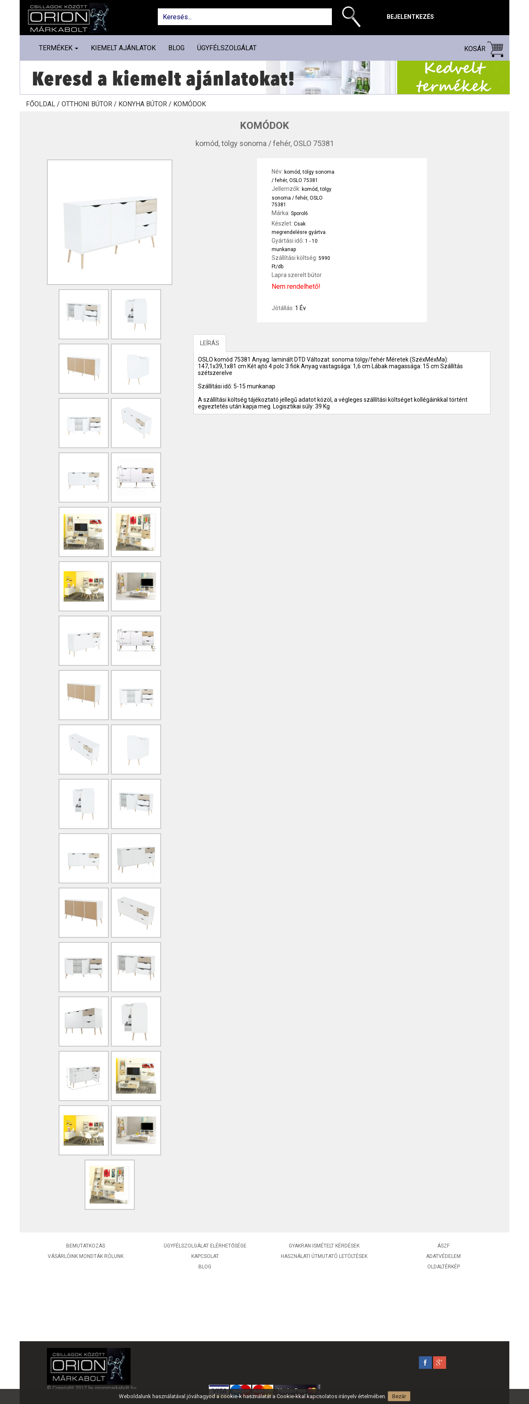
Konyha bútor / (145, 104)
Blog (176, 48)
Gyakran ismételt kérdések (324, 1246)
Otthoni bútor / (90, 104)
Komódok (189, 104)
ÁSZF (443, 1246)
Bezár (399, 1396)
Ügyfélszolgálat (227, 48)
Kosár (483, 49)
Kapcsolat (205, 1256)
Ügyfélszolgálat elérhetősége (205, 1246)
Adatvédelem (443, 1256)
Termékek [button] (58, 48)
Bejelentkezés (410, 16)
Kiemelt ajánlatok (123, 48)
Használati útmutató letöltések (324, 1256)
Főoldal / (44, 104)
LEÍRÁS (209, 343)
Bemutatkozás (85, 1246)
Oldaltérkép (443, 1267)
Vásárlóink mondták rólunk (85, 1256)
